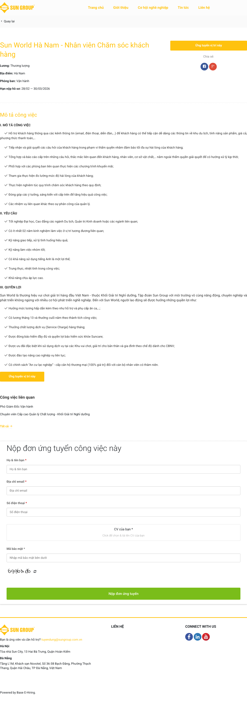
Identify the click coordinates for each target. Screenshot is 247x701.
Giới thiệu (120, 7)
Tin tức (183, 7)
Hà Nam (19, 73)
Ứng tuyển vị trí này (208, 45)
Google (213, 67)
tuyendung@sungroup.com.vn (61, 639)
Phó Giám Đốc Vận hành (16, 406)
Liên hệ (204, 7)
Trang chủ (96, 7)
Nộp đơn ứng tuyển (123, 594)
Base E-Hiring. (26, 692)
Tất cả (6, 426)
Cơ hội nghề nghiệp (153, 7)
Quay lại (7, 21)
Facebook (204, 67)
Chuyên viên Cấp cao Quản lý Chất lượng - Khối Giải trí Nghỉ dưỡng (45, 414)
